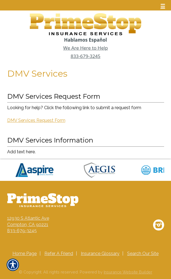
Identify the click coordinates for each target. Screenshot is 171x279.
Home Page (24, 253)
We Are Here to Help (85, 48)
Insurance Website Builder (128, 272)
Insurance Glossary (100, 253)
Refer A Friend (58, 253)
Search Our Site (143, 253)
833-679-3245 (85, 56)
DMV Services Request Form (36, 120)
